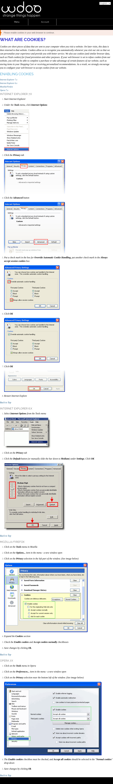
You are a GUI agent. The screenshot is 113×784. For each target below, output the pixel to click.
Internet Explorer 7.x (8, 80)
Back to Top (5, 402)
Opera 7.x (4, 90)
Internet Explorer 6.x (8, 83)
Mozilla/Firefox (6, 87)
